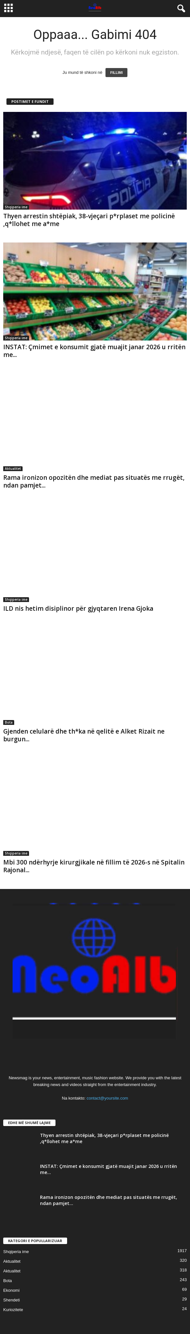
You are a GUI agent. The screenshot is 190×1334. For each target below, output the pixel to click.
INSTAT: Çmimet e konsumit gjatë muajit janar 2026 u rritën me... (94, 351)
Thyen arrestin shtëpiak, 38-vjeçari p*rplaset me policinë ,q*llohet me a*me (89, 220)
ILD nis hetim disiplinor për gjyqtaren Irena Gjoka (78, 608)
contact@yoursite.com (107, 1098)
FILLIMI (116, 72)
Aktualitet (13, 468)
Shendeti (11, 1300)
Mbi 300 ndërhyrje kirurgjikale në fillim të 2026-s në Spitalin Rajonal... (94, 866)
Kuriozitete (13, 1309)
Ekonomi (11, 1290)
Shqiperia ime (16, 207)
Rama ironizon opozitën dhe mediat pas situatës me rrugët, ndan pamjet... (94, 481)
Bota (9, 722)
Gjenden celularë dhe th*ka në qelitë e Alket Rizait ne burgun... (84, 735)
